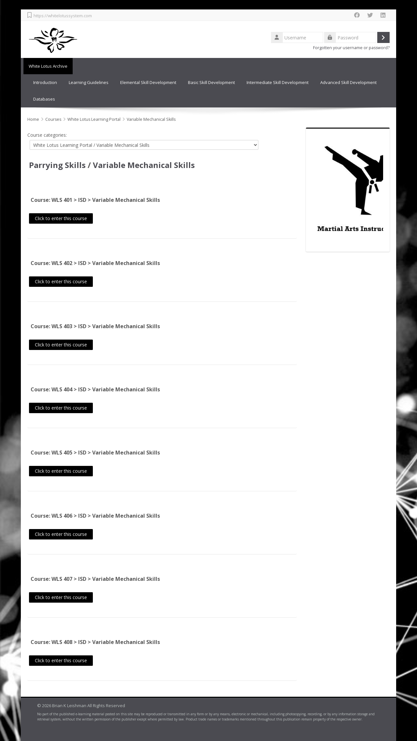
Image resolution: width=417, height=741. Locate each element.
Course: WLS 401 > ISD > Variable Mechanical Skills (95, 199)
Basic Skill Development (211, 82)
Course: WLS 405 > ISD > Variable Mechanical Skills (95, 452)
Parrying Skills (57, 164)
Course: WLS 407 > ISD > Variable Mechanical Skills (95, 578)
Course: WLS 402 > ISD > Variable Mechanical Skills (95, 262)
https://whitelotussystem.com (63, 16)
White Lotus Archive (46, 66)
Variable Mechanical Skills (144, 164)
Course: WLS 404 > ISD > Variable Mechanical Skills (95, 389)
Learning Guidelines (88, 82)
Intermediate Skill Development (278, 82)
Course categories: (47, 134)
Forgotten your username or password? (351, 47)
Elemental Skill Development (148, 82)
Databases (44, 99)
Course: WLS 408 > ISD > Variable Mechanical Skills (95, 641)
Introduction (45, 82)
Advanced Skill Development (348, 82)
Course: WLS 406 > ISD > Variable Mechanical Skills (95, 515)
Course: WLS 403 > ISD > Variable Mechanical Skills (95, 325)
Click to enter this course (61, 218)
